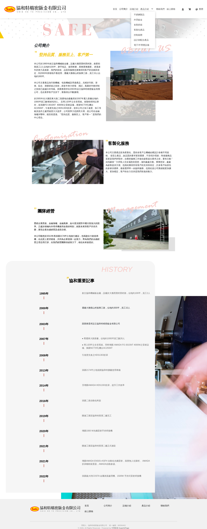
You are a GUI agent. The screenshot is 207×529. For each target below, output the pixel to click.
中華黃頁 (115, 524)
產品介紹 (146, 501)
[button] (182, 9)
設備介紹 (127, 501)
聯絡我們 (165, 501)
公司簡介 (108, 501)
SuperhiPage (124, 524)
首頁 (87, 501)
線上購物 (89, 507)
